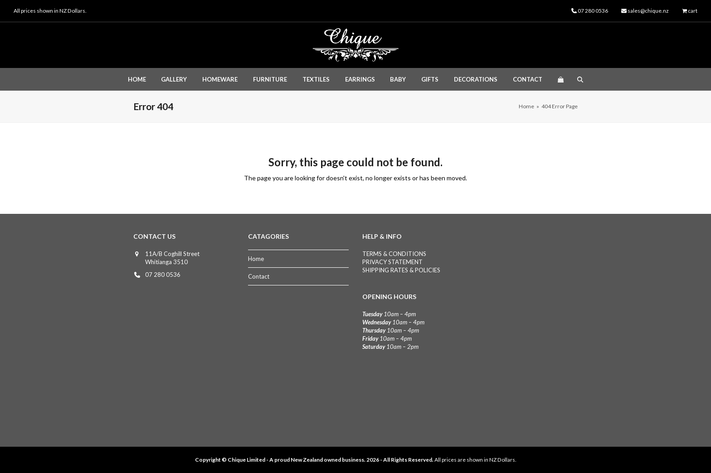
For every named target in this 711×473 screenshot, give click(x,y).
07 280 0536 (162, 274)
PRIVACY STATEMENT (392, 261)
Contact (258, 276)
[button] (560, 79)
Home (256, 258)
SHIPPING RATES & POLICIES (401, 270)
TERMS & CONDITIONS (394, 253)
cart (692, 10)
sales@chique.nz (648, 10)
